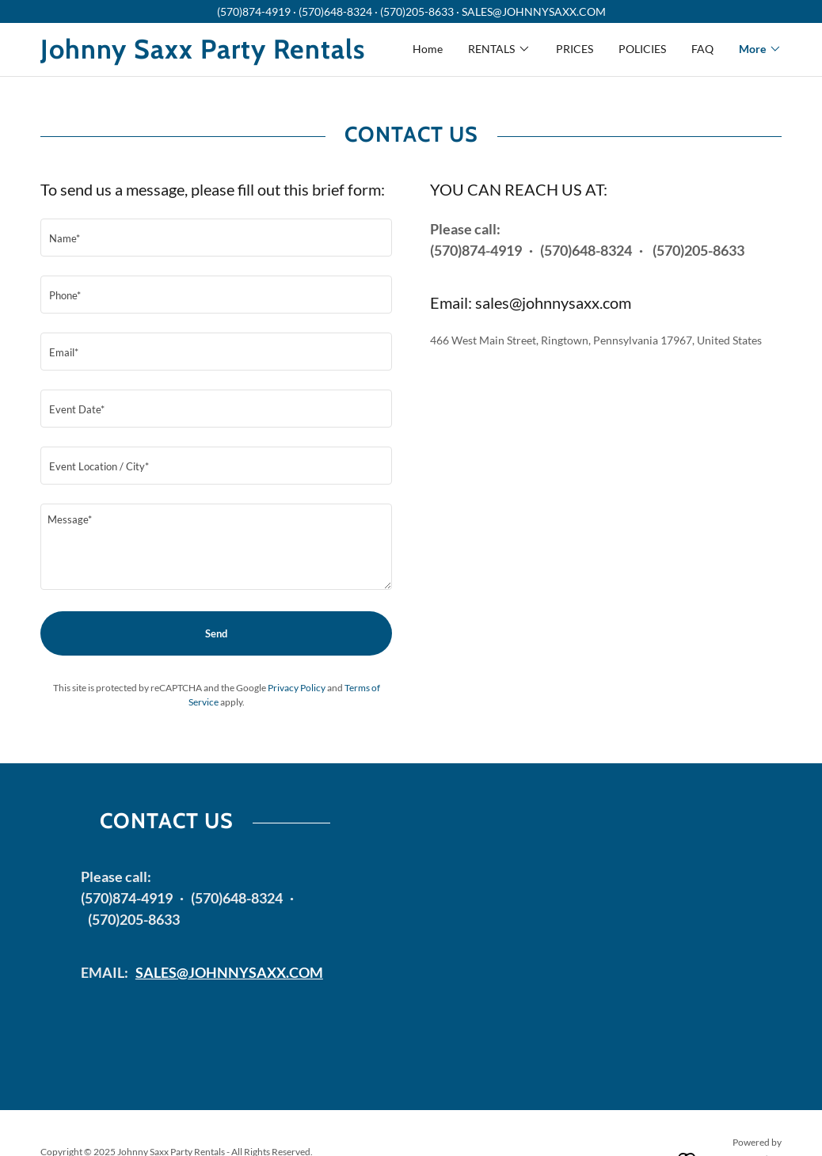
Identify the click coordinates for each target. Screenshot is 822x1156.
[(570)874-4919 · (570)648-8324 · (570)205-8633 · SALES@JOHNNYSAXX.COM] (411, 11)
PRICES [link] (574, 48)
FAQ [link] (702, 48)
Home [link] (428, 48)
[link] (225, 54)
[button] (499, 49)
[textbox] (216, 238)
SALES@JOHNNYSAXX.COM (229, 972)
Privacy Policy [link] (296, 688)
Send (216, 633)
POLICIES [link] (642, 48)
